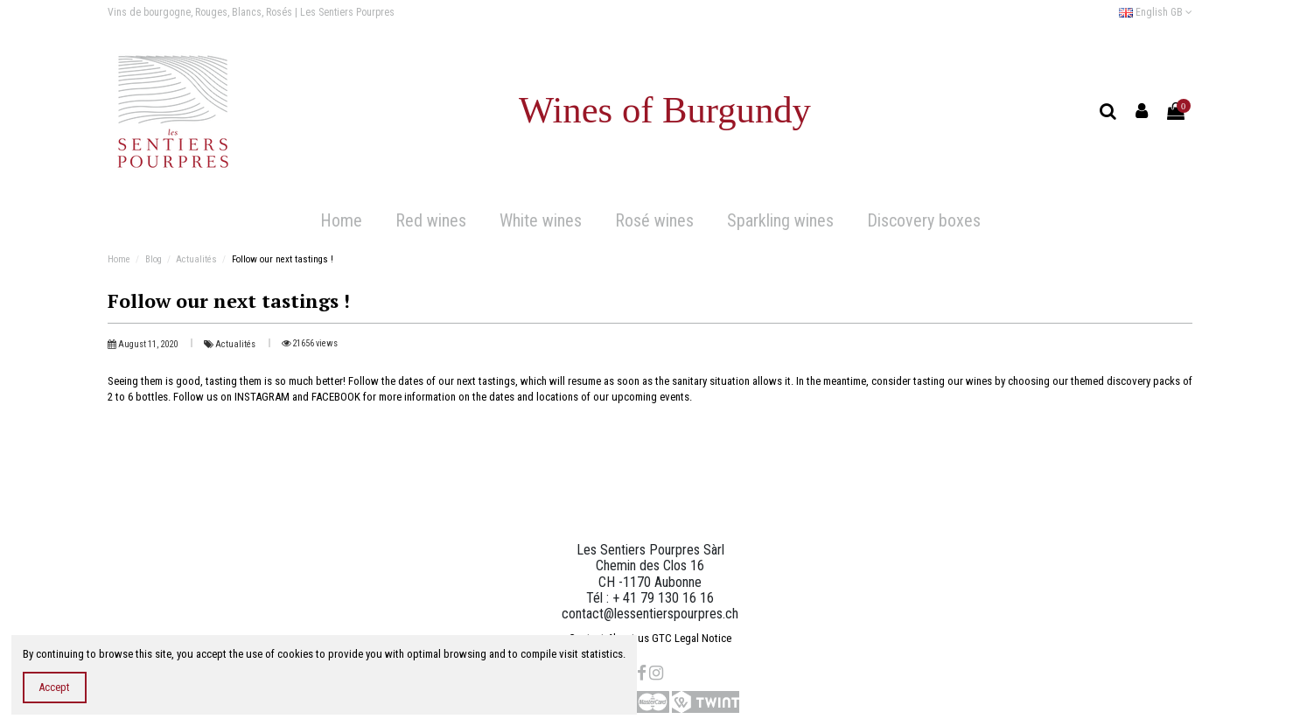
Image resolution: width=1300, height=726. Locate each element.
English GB (1155, 12)
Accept (54, 687)
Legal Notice (702, 638)
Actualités (236, 344)
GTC (662, 638)
